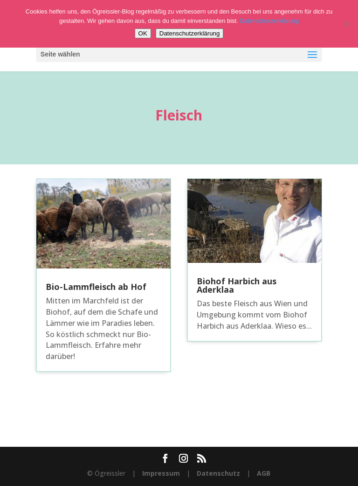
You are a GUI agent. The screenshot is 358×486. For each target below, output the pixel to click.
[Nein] (346, 23)
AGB (263, 473)
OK (142, 33)
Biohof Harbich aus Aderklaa (236, 285)
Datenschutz (218, 473)
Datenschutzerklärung (269, 20)
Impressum (161, 473)
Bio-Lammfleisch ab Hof (96, 286)
